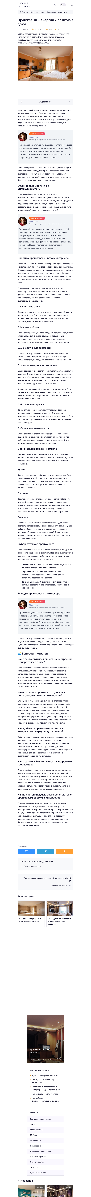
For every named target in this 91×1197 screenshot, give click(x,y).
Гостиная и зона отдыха (40, 1119)
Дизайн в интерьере (24, 5)
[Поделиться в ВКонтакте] (26, 851)
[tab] (31, 1059)
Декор (33, 1124)
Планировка (35, 1146)
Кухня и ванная (36, 1130)
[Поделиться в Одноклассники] (64, 851)
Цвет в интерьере (38, 1172)
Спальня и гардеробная (40, 1151)
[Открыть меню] (72, 5)
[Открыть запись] (31, 914)
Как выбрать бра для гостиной (45, 1094)
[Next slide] (59, 1058)
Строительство (37, 1162)
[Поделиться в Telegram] (45, 851)
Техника (33, 1167)
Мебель (33, 1135)
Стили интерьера (38, 1156)
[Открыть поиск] (55, 5)
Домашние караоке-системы (45, 1075)
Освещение (35, 1140)
